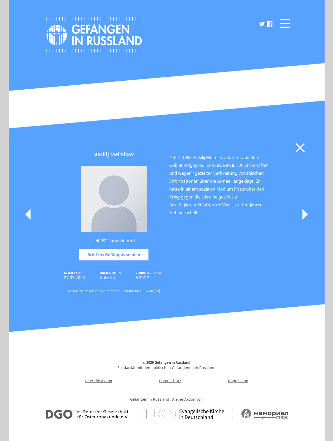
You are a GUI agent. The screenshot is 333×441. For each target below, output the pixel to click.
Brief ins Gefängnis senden (113, 255)
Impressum (238, 380)
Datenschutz (170, 380)
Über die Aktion (98, 380)
